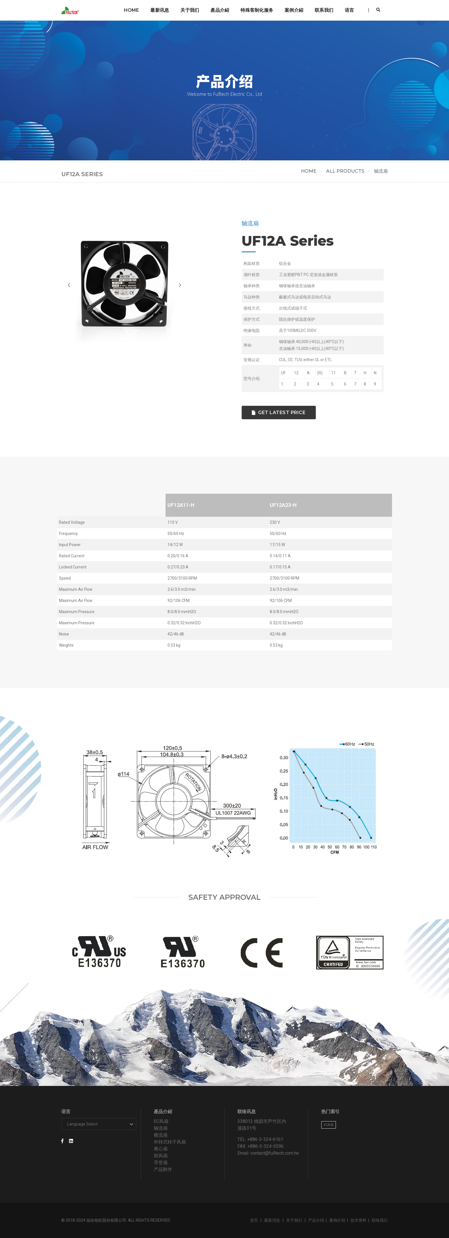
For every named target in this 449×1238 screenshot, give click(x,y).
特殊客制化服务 (257, 10)
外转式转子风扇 (170, 1142)
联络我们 (380, 1220)
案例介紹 (294, 10)
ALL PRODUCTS (345, 171)
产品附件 (163, 1169)
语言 (349, 10)
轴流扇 (161, 1128)
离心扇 (161, 1149)
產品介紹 (219, 10)
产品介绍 (316, 1220)
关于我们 (189, 10)
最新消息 (272, 1220)
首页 (254, 1220)
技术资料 (358, 1220)
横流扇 (161, 1135)
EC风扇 (161, 1121)
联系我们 (324, 10)
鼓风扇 (161, 1155)
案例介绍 (337, 1220)
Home (131, 10)
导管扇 (161, 1162)
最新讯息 (159, 10)
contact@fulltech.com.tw (274, 1153)
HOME (308, 171)
